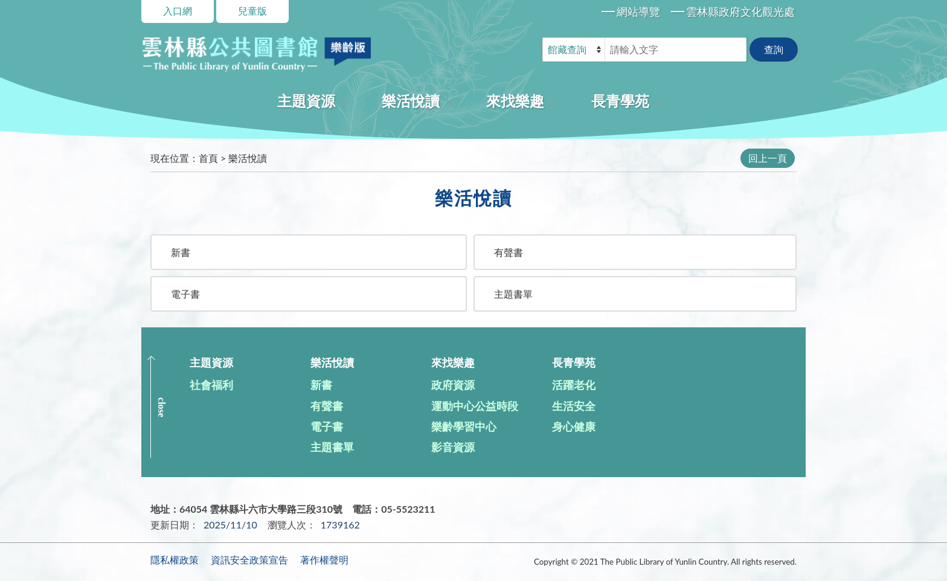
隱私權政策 (174, 559)
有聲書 (508, 252)
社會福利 (211, 384)
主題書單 (513, 294)
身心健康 (573, 426)
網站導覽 (638, 11)
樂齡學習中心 (463, 426)
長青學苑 (620, 100)
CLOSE (161, 407)
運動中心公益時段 (474, 405)
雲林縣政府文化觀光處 (740, 11)
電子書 (185, 294)
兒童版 (252, 10)
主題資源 (306, 100)
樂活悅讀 (411, 100)
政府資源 (453, 384)
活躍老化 (573, 384)
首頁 (208, 158)
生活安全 (573, 405)
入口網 (177, 10)
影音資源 (453, 447)
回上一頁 (767, 158)
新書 (180, 252)
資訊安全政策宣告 (249, 559)
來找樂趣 (515, 100)
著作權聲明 (324, 559)
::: (6, 153)
